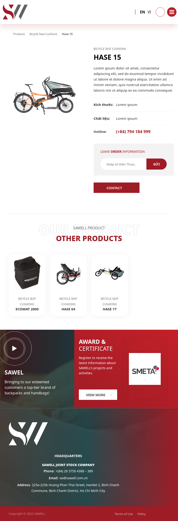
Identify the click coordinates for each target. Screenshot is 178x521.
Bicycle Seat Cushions (110, 49)
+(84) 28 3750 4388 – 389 (68, 471)
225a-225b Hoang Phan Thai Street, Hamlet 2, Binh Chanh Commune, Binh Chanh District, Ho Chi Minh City (68, 488)
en (142, 12)
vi (149, 12)
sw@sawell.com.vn (68, 478)
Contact (114, 188)
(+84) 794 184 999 (122, 131)
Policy (142, 514)
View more (95, 394)
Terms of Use (124, 514)
